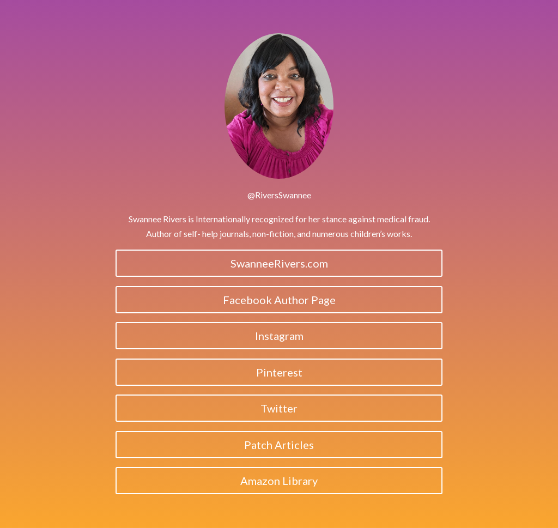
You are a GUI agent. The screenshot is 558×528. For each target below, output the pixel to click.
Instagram (279, 335)
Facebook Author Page (279, 299)
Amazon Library (279, 480)
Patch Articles (279, 444)
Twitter (279, 408)
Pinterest (279, 372)
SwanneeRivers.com (279, 263)
